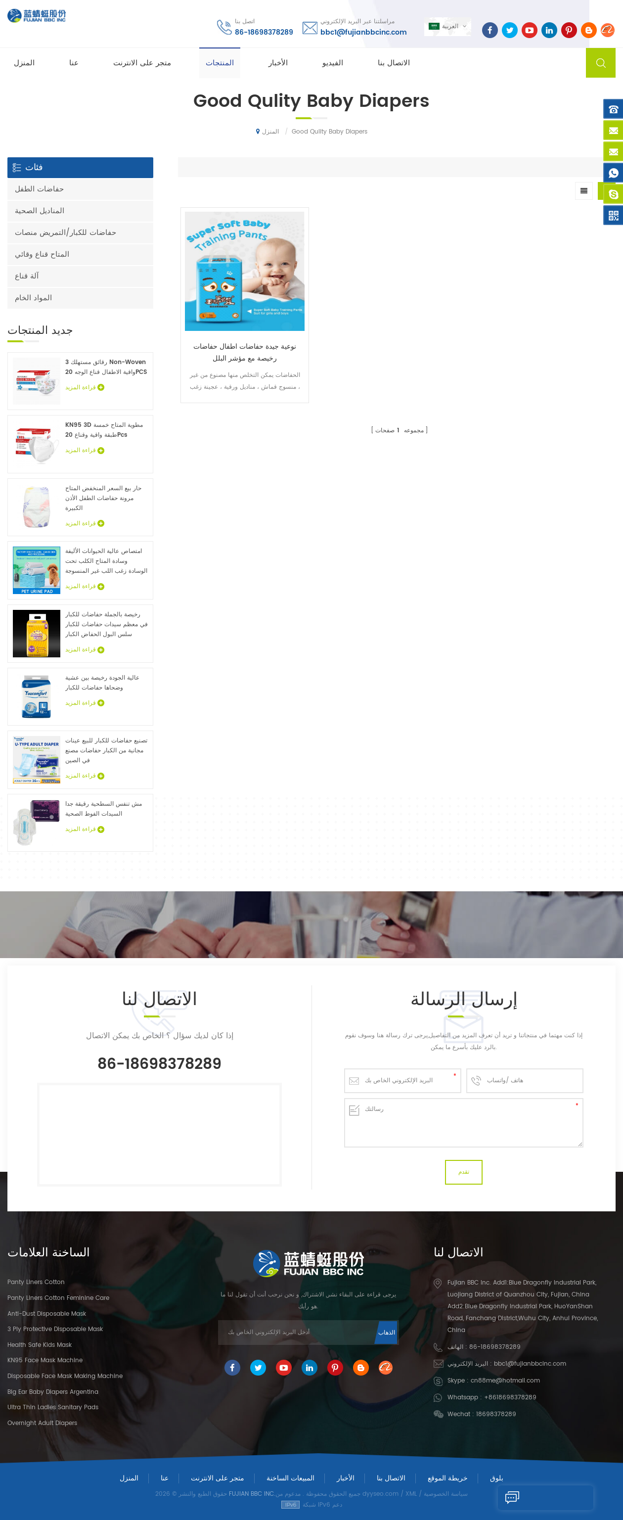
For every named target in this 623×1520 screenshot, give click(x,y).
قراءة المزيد (84, 387)
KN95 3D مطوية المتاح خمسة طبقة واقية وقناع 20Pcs (104, 430)
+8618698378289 (510, 1397)
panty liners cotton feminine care (58, 1298)
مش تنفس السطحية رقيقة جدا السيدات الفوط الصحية (103, 809)
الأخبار (278, 62)
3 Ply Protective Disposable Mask (55, 1329)
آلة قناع (27, 276)
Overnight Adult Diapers (42, 1423)
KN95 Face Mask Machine (45, 1360)
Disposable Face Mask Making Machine (65, 1376)
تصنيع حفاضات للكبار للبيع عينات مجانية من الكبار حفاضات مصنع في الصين (106, 750)
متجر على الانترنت (142, 62)
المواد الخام (33, 298)
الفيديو (332, 62)
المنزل (24, 62)
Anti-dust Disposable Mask (46, 1314)
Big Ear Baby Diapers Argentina (52, 1392)
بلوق (496, 1478)
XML (411, 1494)
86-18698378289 (263, 32)
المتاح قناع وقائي (42, 254)
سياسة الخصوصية (446, 1494)
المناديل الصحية (39, 211)
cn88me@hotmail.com (505, 1380)
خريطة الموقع (448, 1478)
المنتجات (220, 62)
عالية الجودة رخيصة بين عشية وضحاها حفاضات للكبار (102, 682)
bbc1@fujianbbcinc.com (362, 32)
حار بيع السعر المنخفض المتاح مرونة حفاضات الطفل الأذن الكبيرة (103, 498)
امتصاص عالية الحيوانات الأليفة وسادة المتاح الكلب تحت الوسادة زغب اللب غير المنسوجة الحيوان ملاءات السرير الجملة (106, 561)
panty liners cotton (36, 1282)
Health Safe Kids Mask (39, 1345)
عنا (74, 62)
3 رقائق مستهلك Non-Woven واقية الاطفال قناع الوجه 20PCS (106, 367)
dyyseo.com (380, 1494)
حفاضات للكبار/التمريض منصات (65, 233)
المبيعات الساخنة (290, 1478)
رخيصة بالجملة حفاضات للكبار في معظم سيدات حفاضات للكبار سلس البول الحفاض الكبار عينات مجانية (106, 625)
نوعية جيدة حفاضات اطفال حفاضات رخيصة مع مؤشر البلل (232, 328)
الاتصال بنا (394, 62)
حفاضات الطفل (39, 189)
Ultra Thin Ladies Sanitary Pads (52, 1407)
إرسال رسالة (528, 1497)
